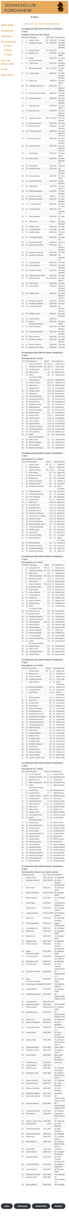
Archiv (4, 69)
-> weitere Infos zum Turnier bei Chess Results (40, 24)
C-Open (8, 54)
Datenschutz (41, 1206)
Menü (34, 17)
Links (6, 1206)
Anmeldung (7, 30)
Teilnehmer (6, 36)
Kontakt (58, 1206)
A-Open (8, 45)
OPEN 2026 (7, 25)
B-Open (8, 50)
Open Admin (7, 74)
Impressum (22, 1206)
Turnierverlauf (8, 41)
